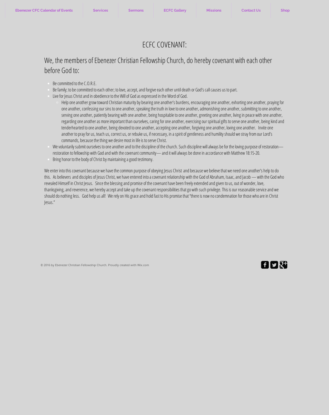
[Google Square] (283, 265)
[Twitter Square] (274, 265)
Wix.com (143, 265)
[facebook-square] (265, 265)
